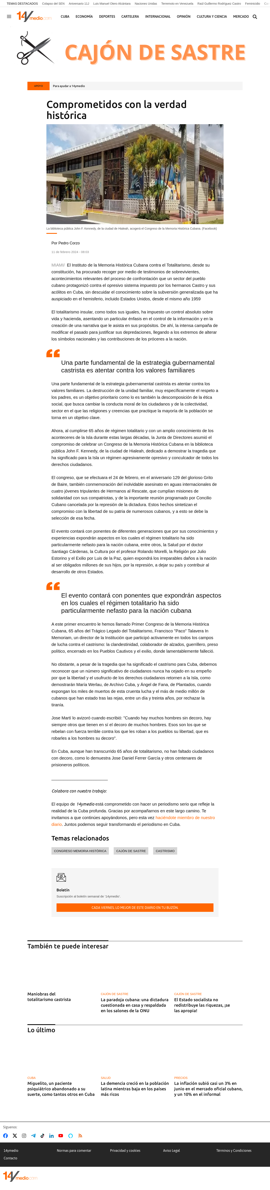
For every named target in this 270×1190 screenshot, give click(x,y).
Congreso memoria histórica (80, 851)
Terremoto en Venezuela (177, 3)
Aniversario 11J (79, 3)
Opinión (183, 16)
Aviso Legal (171, 1150)
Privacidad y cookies (125, 1150)
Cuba (65, 16)
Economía (84, 16)
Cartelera (130, 16)
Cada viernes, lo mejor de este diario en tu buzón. (135, 908)
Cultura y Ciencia (212, 16)
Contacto (10, 1158)
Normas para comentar (74, 1150)
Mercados (242, 16)
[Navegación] (9, 16)
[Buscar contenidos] (254, 17)
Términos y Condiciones (233, 1150)
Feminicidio (252, 3)
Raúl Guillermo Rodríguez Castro (219, 3)
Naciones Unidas (146, 3)
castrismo (165, 851)
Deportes (107, 16)
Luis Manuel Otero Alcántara (112, 3)
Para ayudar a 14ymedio (69, 86)
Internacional (158, 16)
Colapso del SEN (53, 3)
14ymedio (11, 1150)
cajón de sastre (131, 851)
